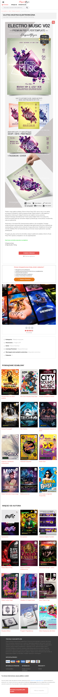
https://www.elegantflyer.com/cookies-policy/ (45, 682)
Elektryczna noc (24, 492)
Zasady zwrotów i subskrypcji (26, 668)
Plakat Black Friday (7, 566)
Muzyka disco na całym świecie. (8, 395)
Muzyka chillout (5, 629)
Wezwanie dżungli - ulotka (46, 566)
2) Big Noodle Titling (11, 243)
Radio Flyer (42, 460)
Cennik (40, 667)
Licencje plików (9, 667)
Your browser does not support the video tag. (29, 303)
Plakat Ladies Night (7, 598)
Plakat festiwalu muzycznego (10, 492)
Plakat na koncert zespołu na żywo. (47, 428)
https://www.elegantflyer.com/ (37, 680)
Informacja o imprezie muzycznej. (45, 493)
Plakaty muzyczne (18, 338)
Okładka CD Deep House (27, 598)
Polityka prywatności (45, 683)
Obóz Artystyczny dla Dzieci (47, 629)
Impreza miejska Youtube (46, 535)
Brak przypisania (29, 254)
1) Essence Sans (9, 241)
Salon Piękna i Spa (44, 598)
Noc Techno (23, 427)
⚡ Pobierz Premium (24, 278)
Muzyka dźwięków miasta (46, 395)
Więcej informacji (22, 347)
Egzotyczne (4, 535)
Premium (34, 2)
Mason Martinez (14, 344)
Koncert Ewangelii (6, 427)
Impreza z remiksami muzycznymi (7, 460)
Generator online (42, 670)
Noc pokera (23, 535)
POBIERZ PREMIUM (29, 251)
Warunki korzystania (11, 670)
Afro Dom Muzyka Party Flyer (28, 395)
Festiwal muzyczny (25, 460)
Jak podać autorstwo (34, 350)
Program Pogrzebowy (26, 629)
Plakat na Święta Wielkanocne (25, 566)
